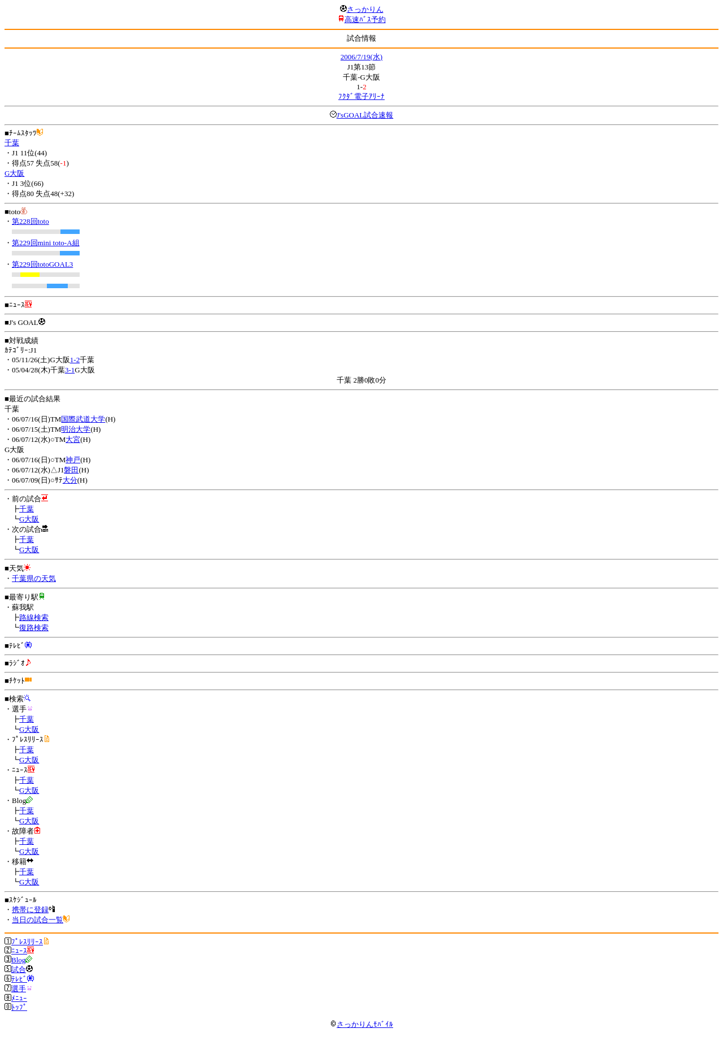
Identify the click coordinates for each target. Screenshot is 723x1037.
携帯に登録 (30, 909)
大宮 (73, 439)
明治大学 (75, 429)
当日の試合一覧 (37, 919)
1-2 (75, 359)
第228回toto (30, 221)
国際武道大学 (83, 419)
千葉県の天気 (34, 578)
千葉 (12, 142)
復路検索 (34, 627)
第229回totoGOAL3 (42, 264)
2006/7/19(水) (361, 57)
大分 (70, 480)
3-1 (70, 370)
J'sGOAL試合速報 (365, 115)
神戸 (73, 459)
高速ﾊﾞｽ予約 (365, 19)
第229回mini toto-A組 (46, 242)
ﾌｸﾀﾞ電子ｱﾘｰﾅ (361, 96)
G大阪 (14, 173)
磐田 (71, 470)
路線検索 (34, 617)
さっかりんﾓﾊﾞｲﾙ (361, 1024)
